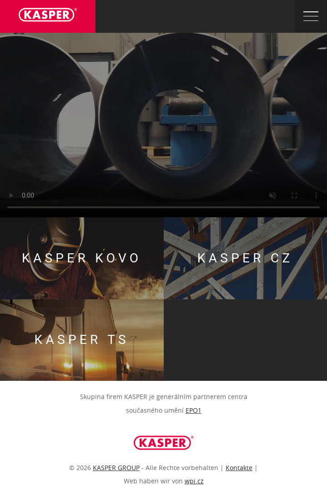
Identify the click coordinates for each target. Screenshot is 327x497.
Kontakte (239, 467)
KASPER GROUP (116, 467)
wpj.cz (194, 481)
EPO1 (193, 410)
